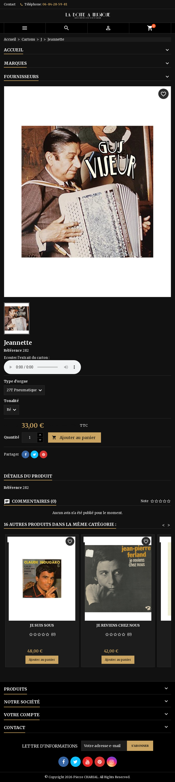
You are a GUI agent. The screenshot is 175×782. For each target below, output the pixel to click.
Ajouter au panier (74, 437)
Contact (9, 4)
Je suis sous (42, 625)
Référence (13, 350)
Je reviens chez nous (118, 625)
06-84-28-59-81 (54, 4)
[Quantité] (29, 437)
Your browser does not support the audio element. (42, 367)
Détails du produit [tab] (28, 476)
